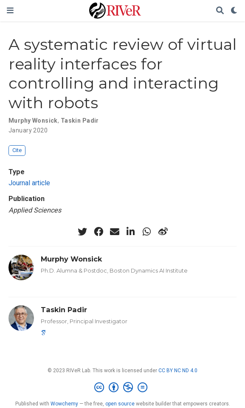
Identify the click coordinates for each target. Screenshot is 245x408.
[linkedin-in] (130, 231)
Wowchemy (64, 404)
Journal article (29, 183)
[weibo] (163, 231)
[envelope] (114, 231)
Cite (17, 150)
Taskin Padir (80, 120)
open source (120, 404)
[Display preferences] (234, 11)
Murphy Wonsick (33, 120)
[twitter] (82, 231)
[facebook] (98, 231)
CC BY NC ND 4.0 (177, 371)
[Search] (220, 11)
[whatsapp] (147, 231)
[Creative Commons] (122, 387)
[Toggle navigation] (10, 10)
